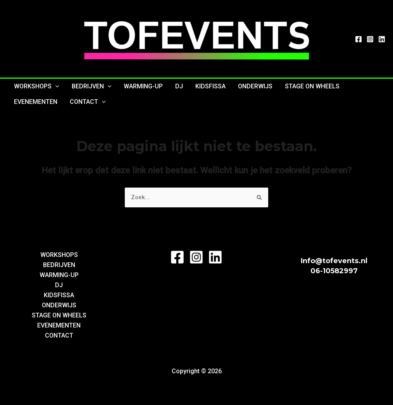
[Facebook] (358, 39)
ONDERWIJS (255, 86)
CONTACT (88, 102)
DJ (179, 86)
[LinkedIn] (381, 39)
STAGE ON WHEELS (312, 86)
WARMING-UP (143, 86)
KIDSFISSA (210, 86)
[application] (55, 86)
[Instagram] (370, 39)
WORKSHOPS (36, 86)
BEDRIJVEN (92, 86)
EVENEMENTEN (35, 101)
